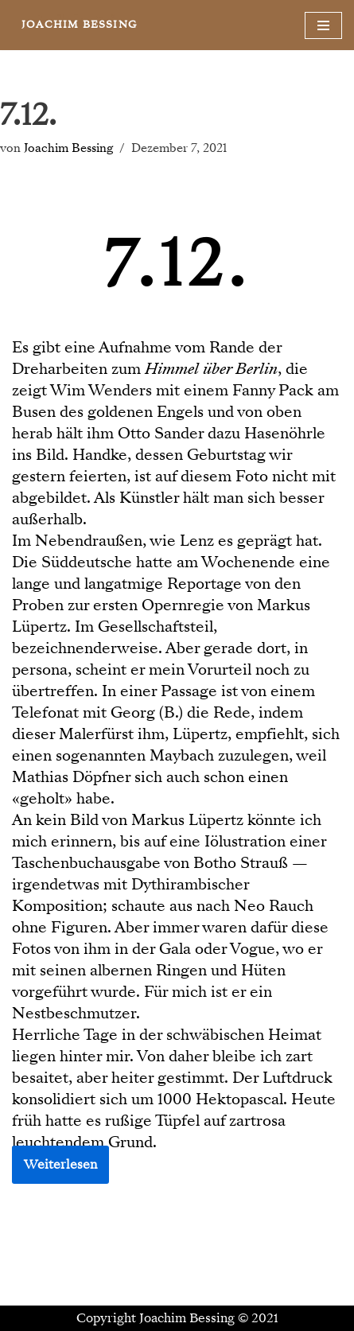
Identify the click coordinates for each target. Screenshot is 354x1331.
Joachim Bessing (68, 148)
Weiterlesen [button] (60, 1164)
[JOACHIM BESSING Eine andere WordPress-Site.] (79, 25)
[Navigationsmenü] (323, 25)
